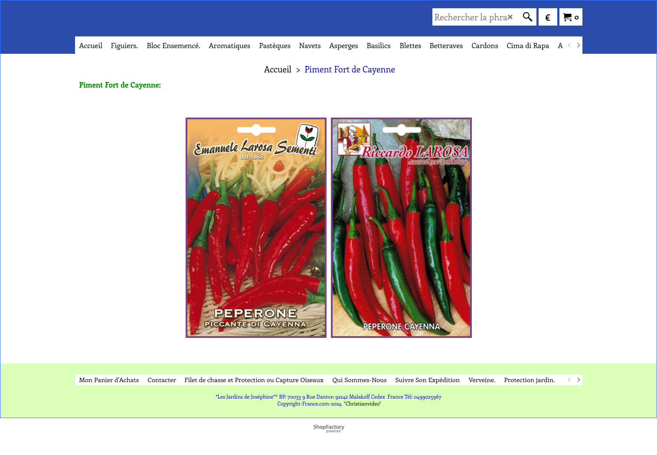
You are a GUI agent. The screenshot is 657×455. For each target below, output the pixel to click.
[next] (578, 45)
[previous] (570, 45)
